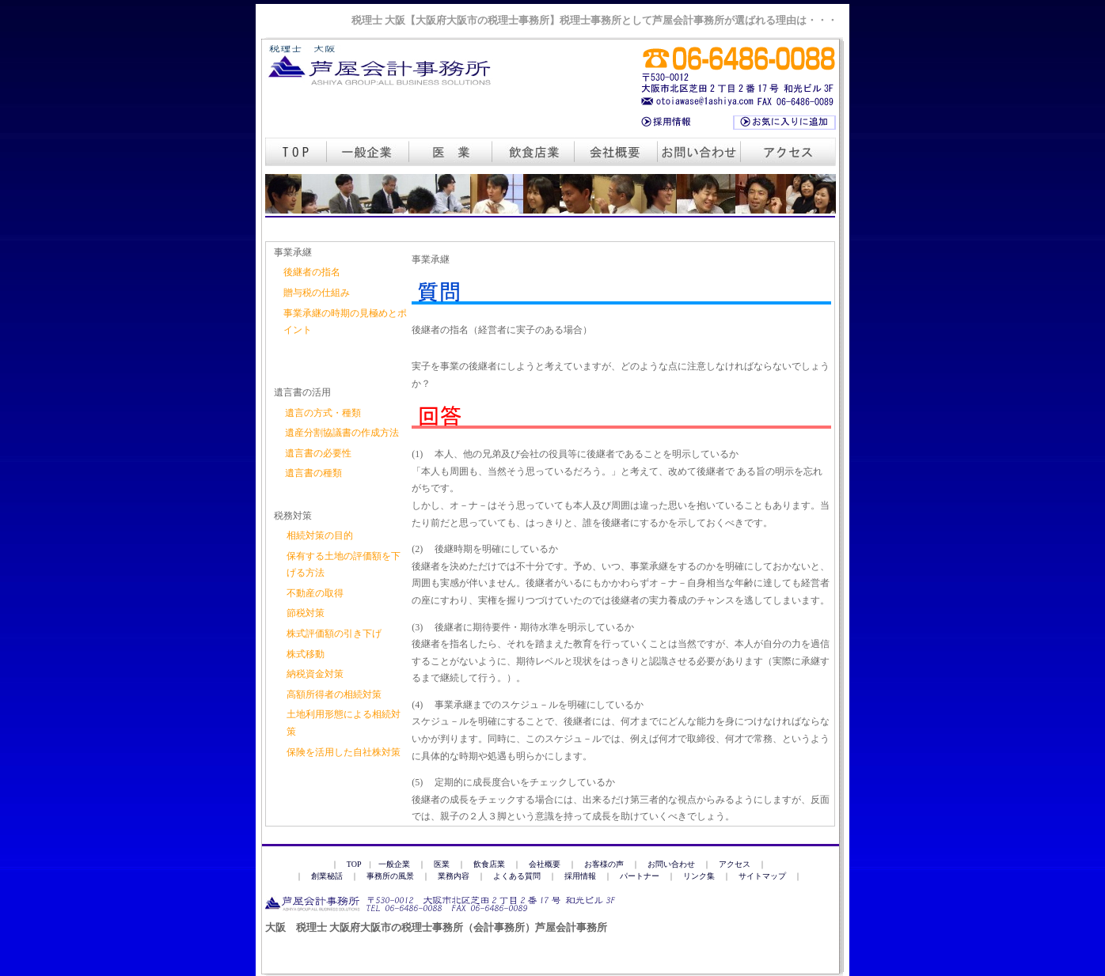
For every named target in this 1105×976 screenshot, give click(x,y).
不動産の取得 (315, 593)
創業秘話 (327, 876)
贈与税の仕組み (316, 292)
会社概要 (544, 864)
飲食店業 (489, 864)
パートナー (639, 876)
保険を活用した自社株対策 (344, 752)
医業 (442, 864)
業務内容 (453, 876)
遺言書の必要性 (318, 453)
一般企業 (394, 864)
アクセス (734, 864)
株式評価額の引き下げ (334, 633)
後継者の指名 (311, 272)
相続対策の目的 (320, 535)
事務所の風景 (390, 876)
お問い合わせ (671, 864)
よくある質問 (517, 876)
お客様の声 (604, 864)
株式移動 (306, 654)
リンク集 (699, 876)
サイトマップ (762, 876)
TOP (354, 864)
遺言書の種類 (313, 473)
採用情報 (580, 876)
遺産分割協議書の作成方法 (342, 432)
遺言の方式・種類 (323, 412)
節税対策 (306, 613)
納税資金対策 (315, 673)
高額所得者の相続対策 (334, 694)
